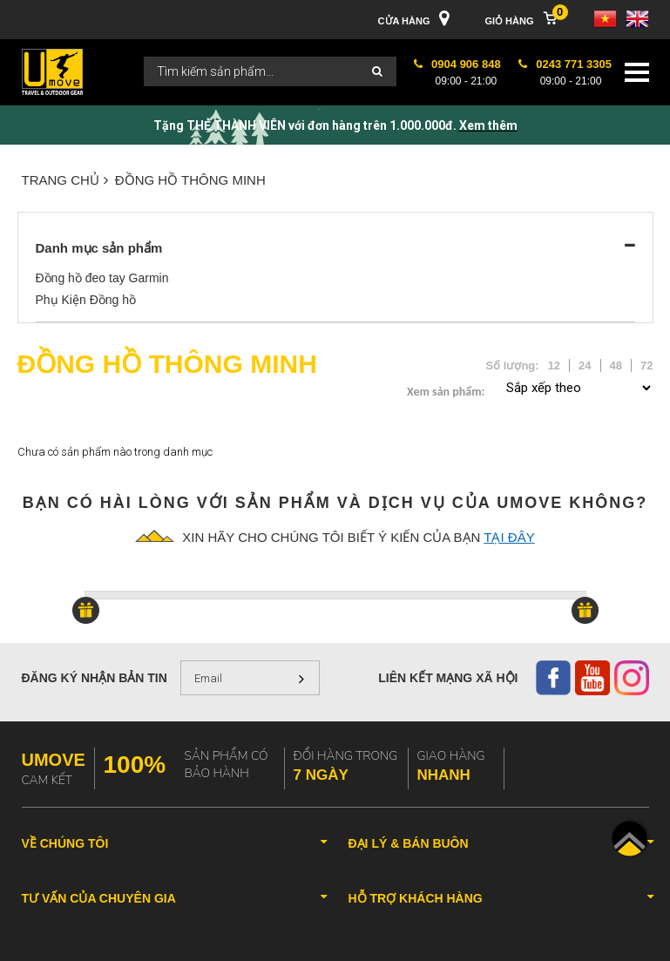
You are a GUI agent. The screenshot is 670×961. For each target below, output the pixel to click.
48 (616, 365)
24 (585, 365)
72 (646, 365)
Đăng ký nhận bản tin (94, 678)
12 (554, 365)
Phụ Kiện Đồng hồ (86, 300)
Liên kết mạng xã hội (448, 678)
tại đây (509, 537)
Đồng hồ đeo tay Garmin (102, 278)
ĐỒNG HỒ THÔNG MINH (190, 180)
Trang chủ (65, 180)
